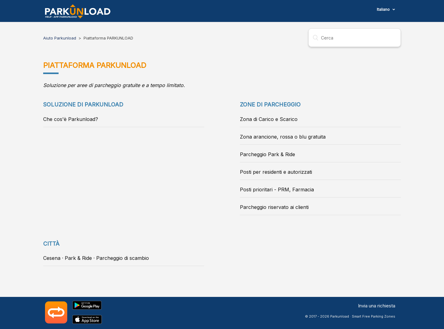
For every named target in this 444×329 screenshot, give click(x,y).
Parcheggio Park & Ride (267, 154)
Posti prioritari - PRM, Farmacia (277, 189)
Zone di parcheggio (270, 104)
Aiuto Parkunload (59, 37)
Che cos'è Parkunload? (70, 119)
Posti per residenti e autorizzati (276, 172)
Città (51, 243)
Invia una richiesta (376, 306)
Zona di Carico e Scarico (269, 119)
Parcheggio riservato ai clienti (274, 207)
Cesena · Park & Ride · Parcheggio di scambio (96, 258)
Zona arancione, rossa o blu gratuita (283, 137)
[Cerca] (354, 37)
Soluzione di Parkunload (83, 104)
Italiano (384, 9)
